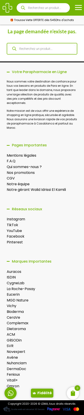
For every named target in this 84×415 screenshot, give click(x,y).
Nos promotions (21, 172)
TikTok (12, 225)
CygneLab (15, 283)
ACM (11, 334)
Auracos (14, 271)
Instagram (16, 219)
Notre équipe (18, 184)
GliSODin (14, 340)
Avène (12, 357)
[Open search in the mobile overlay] (43, 7)
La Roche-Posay (21, 288)
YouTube (14, 230)
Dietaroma (16, 328)
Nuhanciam (17, 363)
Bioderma (15, 311)
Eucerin (13, 294)
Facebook (15, 236)
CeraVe (13, 317)
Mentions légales (21, 155)
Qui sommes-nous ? (24, 166)
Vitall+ (12, 380)
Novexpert (16, 351)
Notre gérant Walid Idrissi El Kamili (36, 189)
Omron (13, 386)
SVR (10, 345)
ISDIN (11, 277)
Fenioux (13, 374)
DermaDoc (16, 368)
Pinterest (15, 242)
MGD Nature (17, 300)
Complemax (17, 323)
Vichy (11, 305)
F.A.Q (11, 161)
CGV (11, 178)
